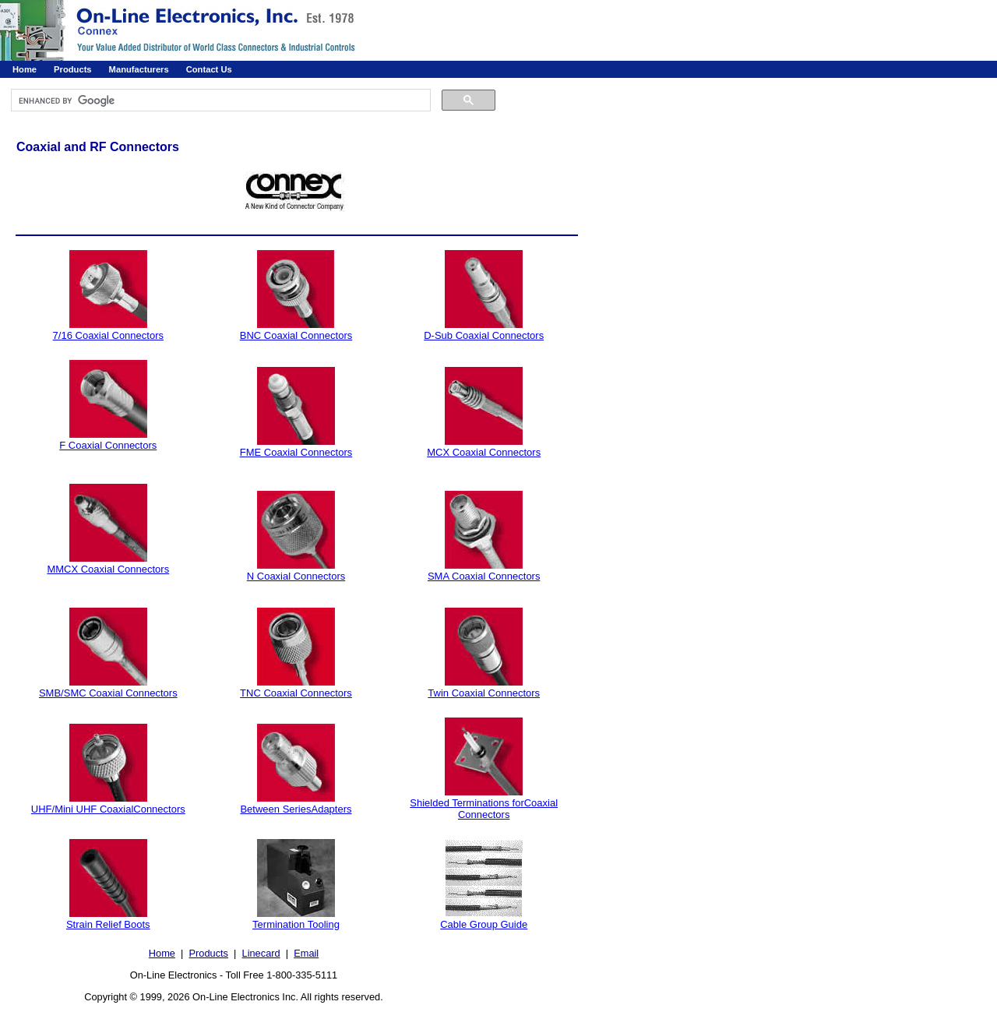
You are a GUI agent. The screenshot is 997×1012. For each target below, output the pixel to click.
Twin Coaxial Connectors (484, 693)
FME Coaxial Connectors (296, 452)
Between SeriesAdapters (295, 809)
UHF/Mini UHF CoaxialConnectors (108, 809)
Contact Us (209, 69)
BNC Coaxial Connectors (296, 335)
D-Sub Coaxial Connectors (484, 335)
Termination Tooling (296, 924)
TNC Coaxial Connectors (296, 693)
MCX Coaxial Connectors (484, 452)
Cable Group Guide (483, 924)
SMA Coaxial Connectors (484, 576)
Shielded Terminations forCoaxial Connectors (484, 808)
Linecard (261, 953)
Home (24, 69)
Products (73, 69)
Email (306, 953)
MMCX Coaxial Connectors (108, 569)
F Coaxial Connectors (108, 445)
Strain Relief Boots (108, 924)
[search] (219, 100)
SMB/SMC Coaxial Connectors (108, 693)
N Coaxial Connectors (296, 576)
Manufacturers (139, 69)
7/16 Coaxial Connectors (108, 335)
